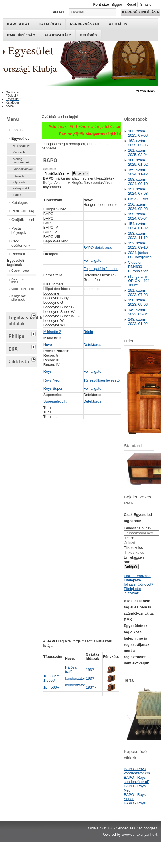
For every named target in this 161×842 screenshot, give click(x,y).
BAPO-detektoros (98, 248)
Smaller (146, 4)
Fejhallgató (93, 260)
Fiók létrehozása (137, 576)
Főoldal (17, 130)
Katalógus (50, 24)
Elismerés (19, 176)
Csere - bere (20, 270)
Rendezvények (85, 24)
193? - (91, 669)
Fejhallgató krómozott (101, 269)
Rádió (88, 332)
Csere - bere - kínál (22, 288)
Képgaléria (19, 182)
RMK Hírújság (22, 211)
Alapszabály (57, 35)
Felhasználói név (137, 528)
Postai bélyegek (18, 230)
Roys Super (53, 388)
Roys (47, 371)
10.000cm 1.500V (51, 678)
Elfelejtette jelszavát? (132, 591)
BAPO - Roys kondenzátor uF (136, 779)
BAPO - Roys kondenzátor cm (137, 771)
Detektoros (92, 344)
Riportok (18, 254)
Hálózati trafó (71, 669)
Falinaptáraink (21, 188)
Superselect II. (55, 401)
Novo (47, 344)
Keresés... (59, 12)
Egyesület (20, 138)
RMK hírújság (21, 35)
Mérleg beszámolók (21, 160)
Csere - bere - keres (19, 280)
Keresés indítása (140, 12)
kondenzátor (75, 678)
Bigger (117, 4)
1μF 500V (51, 687)
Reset (131, 4)
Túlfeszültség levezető (102, 380)
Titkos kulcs (133, 547)
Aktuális (118, 24)
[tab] (34, 315)
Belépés (88, 35)
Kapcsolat (18, 24)
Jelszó (129, 538)
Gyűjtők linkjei (22, 220)
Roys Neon (52, 380)
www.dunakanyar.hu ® (140, 834)
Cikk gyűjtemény (20, 243)
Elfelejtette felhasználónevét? (138, 582)
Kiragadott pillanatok (18, 297)
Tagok (17, 194)
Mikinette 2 (52, 332)
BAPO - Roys (135, 803)
